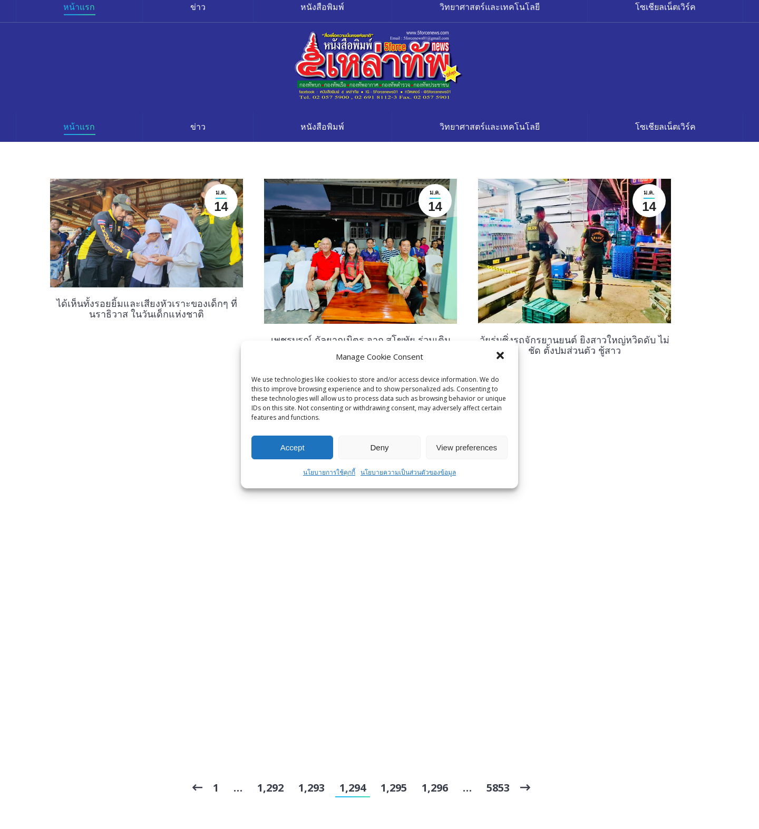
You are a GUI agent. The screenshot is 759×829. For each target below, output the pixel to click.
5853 (498, 787)
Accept (292, 447)
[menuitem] (79, 126)
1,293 (311, 787)
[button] (501, 356)
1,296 (435, 787)
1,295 (394, 787)
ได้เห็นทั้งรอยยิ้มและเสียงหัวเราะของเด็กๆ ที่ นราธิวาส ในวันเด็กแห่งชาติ (146, 308)
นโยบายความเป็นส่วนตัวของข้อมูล (408, 472)
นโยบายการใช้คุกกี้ (329, 472)
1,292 (270, 787)
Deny (379, 447)
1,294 (352, 787)
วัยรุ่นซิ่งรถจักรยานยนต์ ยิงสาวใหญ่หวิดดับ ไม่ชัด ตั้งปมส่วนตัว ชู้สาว (574, 344)
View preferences (467, 447)
